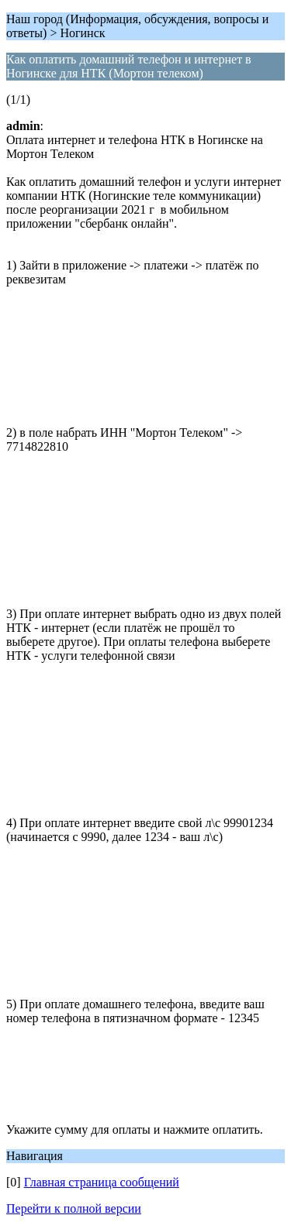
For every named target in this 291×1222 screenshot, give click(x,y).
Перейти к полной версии (73, 1208)
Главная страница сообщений (101, 1182)
